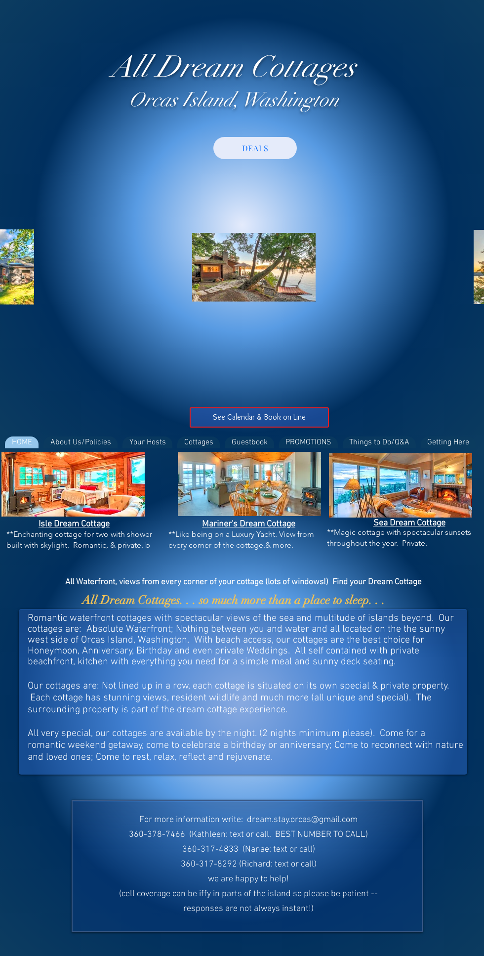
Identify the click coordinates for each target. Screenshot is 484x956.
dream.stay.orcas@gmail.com (302, 820)
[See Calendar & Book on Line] (259, 417)
